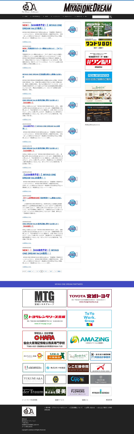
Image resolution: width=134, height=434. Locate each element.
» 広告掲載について (76, 407)
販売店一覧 (79, 16)
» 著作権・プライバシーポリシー (55, 407)
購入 (86, 16)
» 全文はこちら (27, 41)
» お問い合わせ (89, 407)
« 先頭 (29, 271)
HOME (26, 16)
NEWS (46, 16)
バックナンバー (56, 16)
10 (51, 271)
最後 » (59, 271)
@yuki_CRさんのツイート (92, 124)
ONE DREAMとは (36, 16)
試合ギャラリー (68, 16)
